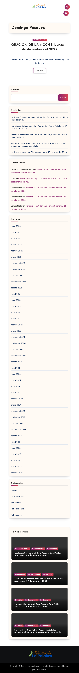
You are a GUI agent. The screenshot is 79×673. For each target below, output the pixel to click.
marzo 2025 (16, 319)
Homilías (14, 490)
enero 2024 (16, 405)
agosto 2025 (16, 288)
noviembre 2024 (18, 343)
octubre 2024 (17, 349)
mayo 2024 (16, 380)
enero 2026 (16, 257)
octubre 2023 (17, 423)
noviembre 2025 (18, 269)
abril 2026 (15, 238)
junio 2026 (16, 226)
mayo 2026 (16, 232)
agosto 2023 (16, 436)
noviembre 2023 (18, 417)
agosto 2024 (16, 362)
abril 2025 (15, 312)
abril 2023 (15, 460)
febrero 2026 (17, 251)
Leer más (39, 71)
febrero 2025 (17, 325)
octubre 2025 (17, 275)
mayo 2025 (16, 306)
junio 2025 (16, 300)
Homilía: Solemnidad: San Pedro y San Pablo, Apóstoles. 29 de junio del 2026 (39, 136)
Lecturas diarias (18, 496)
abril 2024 (15, 386)
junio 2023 (16, 448)
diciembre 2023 (18, 411)
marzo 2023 (16, 466)
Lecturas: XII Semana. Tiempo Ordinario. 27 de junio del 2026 (39, 152)
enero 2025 (16, 331)
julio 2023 (15, 442)
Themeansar (40, 669)
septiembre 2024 (18, 356)
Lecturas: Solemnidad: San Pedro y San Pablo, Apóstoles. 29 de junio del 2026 (39, 118)
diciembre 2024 (18, 337)
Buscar (15, 90)
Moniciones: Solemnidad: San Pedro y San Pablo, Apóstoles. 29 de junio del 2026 (39, 127)
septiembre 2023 (18, 430)
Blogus (66, 666)
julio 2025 (15, 294)
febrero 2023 (17, 473)
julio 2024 (15, 368)
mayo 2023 (16, 454)
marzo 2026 (16, 245)
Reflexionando (39, 40)
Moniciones (16, 503)
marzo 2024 (16, 393)
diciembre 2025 (18, 263)
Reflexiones (16, 515)
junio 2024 (16, 374)
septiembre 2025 (18, 282)
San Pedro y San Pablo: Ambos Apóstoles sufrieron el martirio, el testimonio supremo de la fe (38, 144)
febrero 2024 (17, 399)
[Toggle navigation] (11, 7)
